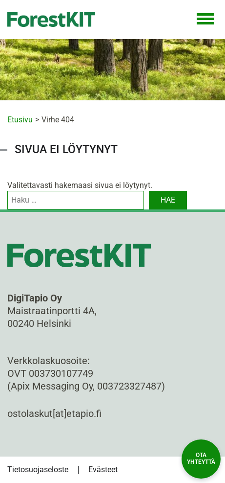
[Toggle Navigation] (205, 19)
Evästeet (103, 469)
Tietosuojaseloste (37, 469)
